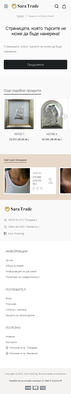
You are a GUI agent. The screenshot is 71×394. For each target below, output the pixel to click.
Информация (16, 251)
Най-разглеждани (15, 160)
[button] (33, 188)
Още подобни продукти (22, 90)
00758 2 (51, 134)
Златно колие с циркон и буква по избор (38, 173)
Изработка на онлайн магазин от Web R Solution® (35, 380)
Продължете (35, 64)
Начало (20, 16)
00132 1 (19, 134)
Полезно (13, 328)
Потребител (16, 290)
